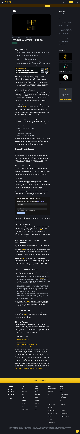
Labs (48, 394)
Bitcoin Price (50, 405)
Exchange (36, 388)
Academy (36, 397)
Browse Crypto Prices (51, 404)
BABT (36, 406)
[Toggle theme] (77, 2)
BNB (61, 391)
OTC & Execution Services (64, 393)
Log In (67, 2)
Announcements (24, 391)
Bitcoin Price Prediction (51, 410)
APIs (61, 408)
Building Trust (24, 400)
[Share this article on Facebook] (63, 14)
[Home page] (8, 2)
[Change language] (75, 2)
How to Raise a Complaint (64, 416)
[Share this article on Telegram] (66, 14)
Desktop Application (25, 409)
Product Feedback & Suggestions (65, 405)
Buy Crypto (36, 390)
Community (24, 403)
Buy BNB (49, 416)
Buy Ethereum (50, 420)
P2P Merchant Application (52, 388)
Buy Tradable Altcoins (51, 422)
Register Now (65, 99)
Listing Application (50, 391)
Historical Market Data (64, 394)
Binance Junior (37, 394)
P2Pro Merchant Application (52, 390)
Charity (36, 409)
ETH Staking (37, 403)
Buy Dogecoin (50, 419)
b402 (48, 397)
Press (23, 394)
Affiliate (61, 388)
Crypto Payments (37, 393)
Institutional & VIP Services (52, 393)
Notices (23, 406)
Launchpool (37, 400)
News (23, 393)
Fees (61, 407)
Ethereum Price (50, 407)
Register (71, 2)
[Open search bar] (63, 2)
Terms (23, 397)
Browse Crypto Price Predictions (53, 408)
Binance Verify (62, 410)
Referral (61, 390)
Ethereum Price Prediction (52, 411)
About (23, 388)
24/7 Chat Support (63, 402)
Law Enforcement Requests (64, 414)
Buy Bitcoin (49, 414)
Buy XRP (49, 417)
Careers (23, 390)
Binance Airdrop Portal (64, 413)
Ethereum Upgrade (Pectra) (52, 413)
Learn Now (47, 5)
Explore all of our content (40, 380)
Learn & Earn (50, 402)
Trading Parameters (63, 411)
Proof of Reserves (63, 397)
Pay (35, 391)
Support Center (62, 404)
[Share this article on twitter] (59, 14)
